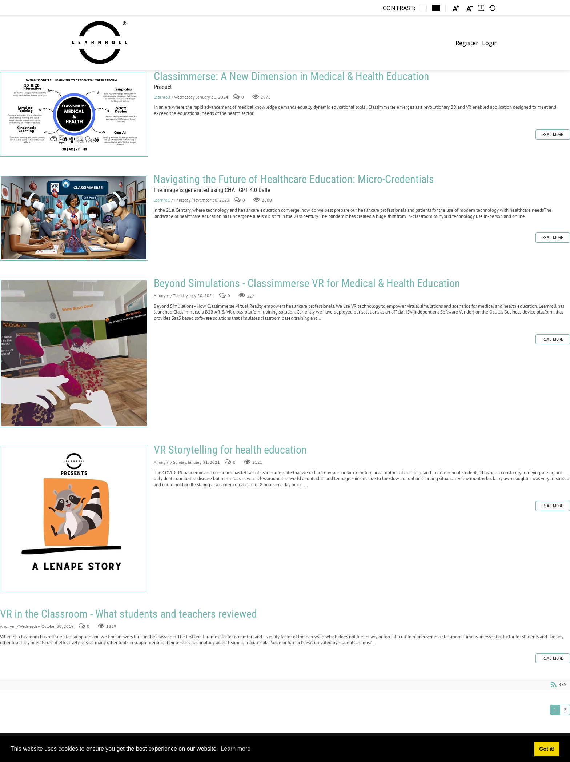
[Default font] (492, 8)
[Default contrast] (423, 8)
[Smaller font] (469, 8)
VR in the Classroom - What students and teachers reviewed (128, 613)
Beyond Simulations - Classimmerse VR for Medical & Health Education (74, 353)
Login (490, 43)
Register (466, 43)
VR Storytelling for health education (74, 518)
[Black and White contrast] (436, 8)
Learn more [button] (235, 749)
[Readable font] (481, 8)
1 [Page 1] (555, 710)
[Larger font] (456, 8)
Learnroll (163, 97)
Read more (552, 134)
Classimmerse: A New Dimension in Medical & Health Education (74, 114)
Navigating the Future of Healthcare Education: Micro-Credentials (74, 217)
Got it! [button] (546, 749)
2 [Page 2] (565, 710)
